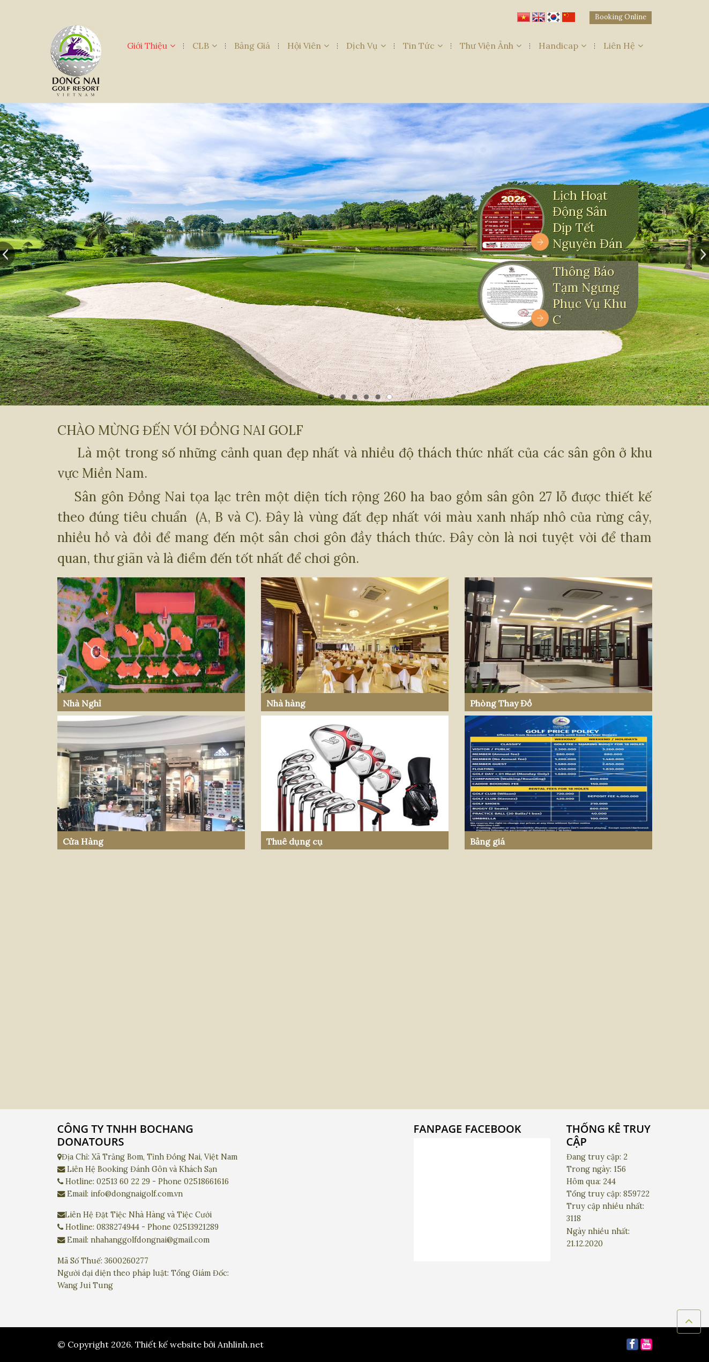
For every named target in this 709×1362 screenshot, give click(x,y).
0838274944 (117, 1227)
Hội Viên (308, 45)
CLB (204, 45)
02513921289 (196, 1227)
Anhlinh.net (241, 1344)
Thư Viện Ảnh (490, 45)
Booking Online (620, 16)
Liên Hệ (623, 45)
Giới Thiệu (151, 45)
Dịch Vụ (366, 45)
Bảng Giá (252, 45)
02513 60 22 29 (123, 1181)
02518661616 (206, 1181)
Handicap (562, 45)
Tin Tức (423, 45)
